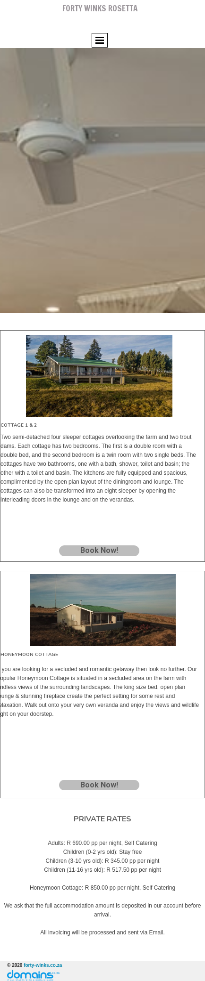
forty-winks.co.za (43, 965)
